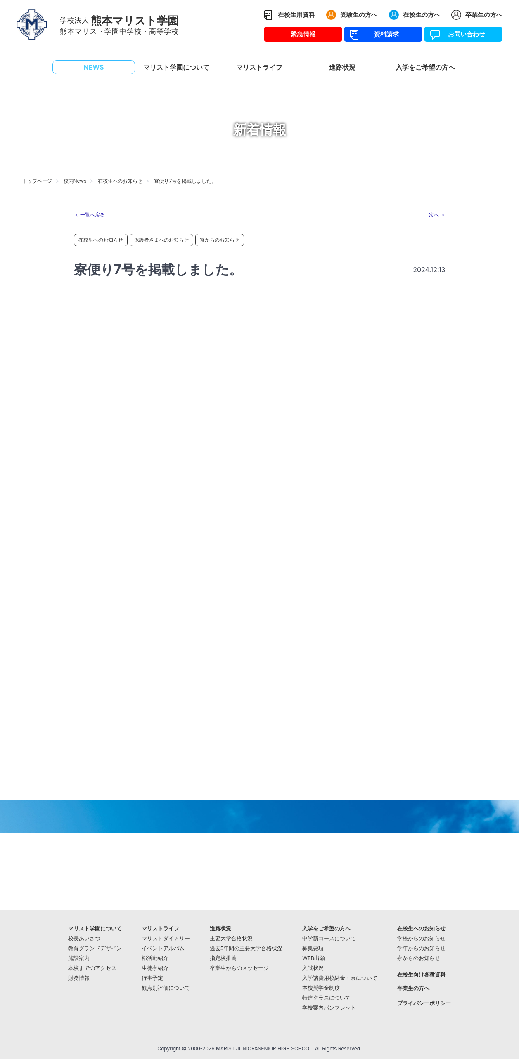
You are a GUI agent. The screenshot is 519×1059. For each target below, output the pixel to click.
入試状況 (313, 968)
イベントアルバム (163, 948)
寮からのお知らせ (219, 240)
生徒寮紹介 (155, 968)
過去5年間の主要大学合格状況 (246, 948)
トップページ (37, 181)
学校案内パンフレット (329, 1008)
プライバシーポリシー (424, 1003)
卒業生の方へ (483, 15)
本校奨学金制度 (321, 988)
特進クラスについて (326, 998)
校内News (75, 181)
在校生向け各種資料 (421, 975)
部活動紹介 (155, 958)
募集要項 (313, 948)
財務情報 (79, 978)
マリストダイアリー (166, 938)
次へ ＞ (437, 215)
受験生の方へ (358, 15)
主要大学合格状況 (231, 938)
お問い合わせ (463, 34)
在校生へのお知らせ (120, 181)
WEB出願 (313, 958)
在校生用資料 (296, 15)
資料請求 (383, 34)
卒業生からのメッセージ (239, 968)
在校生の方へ (421, 15)
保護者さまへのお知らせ (161, 240)
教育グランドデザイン (95, 948)
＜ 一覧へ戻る (89, 215)
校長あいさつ (84, 938)
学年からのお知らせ (421, 948)
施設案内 (79, 958)
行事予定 (152, 978)
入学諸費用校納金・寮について (339, 978)
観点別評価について (166, 988)
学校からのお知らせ (421, 938)
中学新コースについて (329, 938)
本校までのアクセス (92, 968)
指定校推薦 (223, 958)
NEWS (94, 67)
